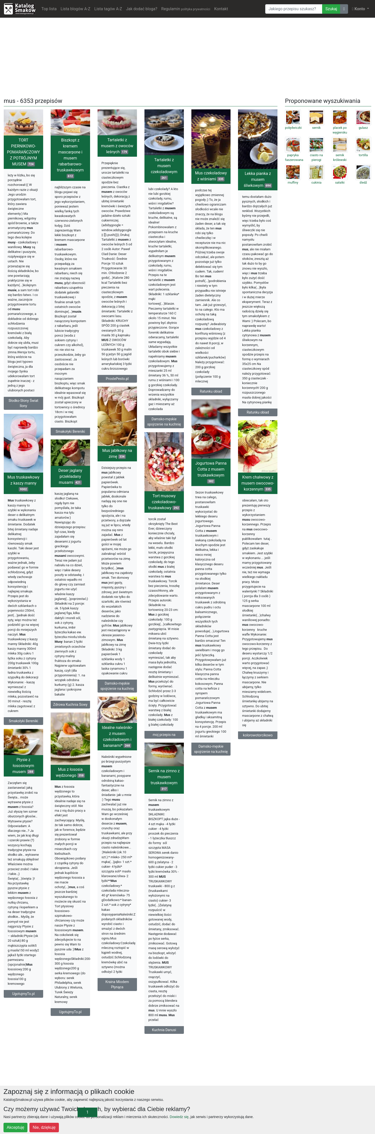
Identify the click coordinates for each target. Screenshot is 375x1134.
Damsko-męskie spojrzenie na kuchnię (164, 421)
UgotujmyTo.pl (70, 1012)
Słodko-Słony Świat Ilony (23, 403)
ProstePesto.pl (117, 379)
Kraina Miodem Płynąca (117, 984)
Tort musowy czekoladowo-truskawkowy (164, 502)
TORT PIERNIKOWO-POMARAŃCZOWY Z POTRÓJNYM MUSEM (23, 152)
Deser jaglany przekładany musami (70, 476)
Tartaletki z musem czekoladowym (164, 168)
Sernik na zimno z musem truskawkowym (164, 780)
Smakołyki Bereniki (70, 431)
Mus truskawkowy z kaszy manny (23, 483)
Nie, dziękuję (44, 1127)
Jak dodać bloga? (141, 8)
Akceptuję (15, 1127)
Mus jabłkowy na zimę (117, 453)
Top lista (49, 8)
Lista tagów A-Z (108, 8)
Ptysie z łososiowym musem (23, 765)
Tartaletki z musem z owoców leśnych (117, 146)
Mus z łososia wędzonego (70, 772)
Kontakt (221, 8)
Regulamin (185, 8)
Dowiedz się (179, 1117)
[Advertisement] (187, 56)
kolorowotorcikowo (258, 735)
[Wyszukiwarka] (293, 9)
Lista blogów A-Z (75, 8)
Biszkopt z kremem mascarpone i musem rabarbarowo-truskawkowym (70, 158)
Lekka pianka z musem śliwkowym (258, 179)
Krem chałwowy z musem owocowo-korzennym (258, 483)
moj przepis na (164, 735)
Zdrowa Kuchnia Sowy (70, 705)
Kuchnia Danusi (164, 1030)
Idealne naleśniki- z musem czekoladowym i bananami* (117, 736)
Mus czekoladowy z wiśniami (211, 176)
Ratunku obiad (211, 391)
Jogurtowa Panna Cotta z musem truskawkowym (211, 472)
